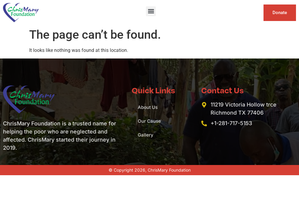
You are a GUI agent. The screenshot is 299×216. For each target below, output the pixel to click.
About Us (148, 107)
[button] (151, 11)
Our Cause (149, 121)
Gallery (145, 135)
